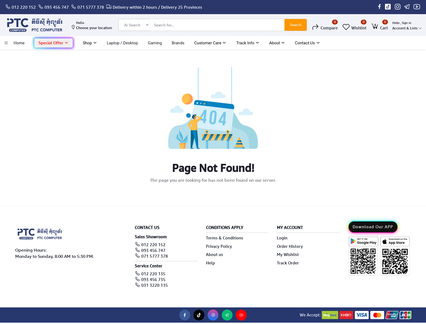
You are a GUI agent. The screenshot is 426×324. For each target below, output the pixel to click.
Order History (290, 246)
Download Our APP (373, 227)
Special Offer (53, 43)
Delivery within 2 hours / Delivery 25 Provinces (157, 7)
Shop (90, 43)
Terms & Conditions (224, 238)
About (277, 43)
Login (282, 238)
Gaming (155, 43)
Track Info (247, 43)
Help (210, 263)
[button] (53, 43)
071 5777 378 (90, 7)
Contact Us (307, 43)
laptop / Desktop (122, 43)
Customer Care (210, 43)
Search (295, 24)
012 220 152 (24, 7)
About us (214, 254)
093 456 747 (57, 7)
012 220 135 (153, 274)
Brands (178, 43)
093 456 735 (153, 279)
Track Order (288, 263)
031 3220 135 (154, 285)
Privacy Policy (219, 246)
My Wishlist (288, 254)
